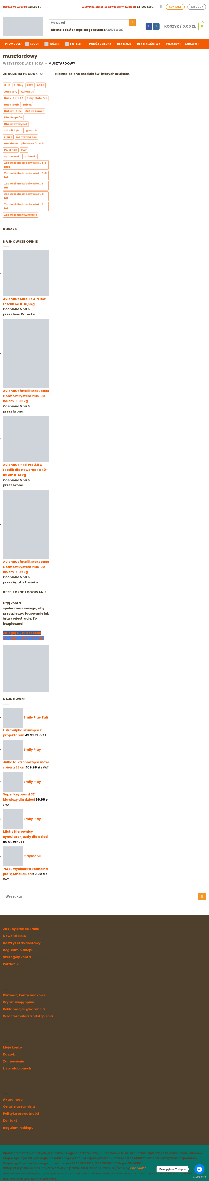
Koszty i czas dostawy (21, 943)
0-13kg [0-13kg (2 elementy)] (18, 85)
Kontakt (10, 1120)
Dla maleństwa (149, 44)
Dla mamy (125, 44)
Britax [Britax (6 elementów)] (27, 104)
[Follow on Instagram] (156, 26)
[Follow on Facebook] (149, 26)
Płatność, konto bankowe (24, 995)
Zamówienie (13, 1061)
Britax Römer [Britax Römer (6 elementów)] (34, 111)
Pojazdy (173, 44)
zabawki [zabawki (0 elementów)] (30, 156)
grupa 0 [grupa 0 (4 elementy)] (31, 130)
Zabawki (192, 44)
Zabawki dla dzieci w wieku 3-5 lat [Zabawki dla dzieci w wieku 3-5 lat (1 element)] (25, 175)
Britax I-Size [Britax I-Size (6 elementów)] (13, 111)
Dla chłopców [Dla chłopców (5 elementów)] (13, 117)
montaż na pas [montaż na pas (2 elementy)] (26, 137)
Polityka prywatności (21, 1113)
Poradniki (11, 964)
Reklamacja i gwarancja (24, 1009)
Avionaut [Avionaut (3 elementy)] (27, 91)
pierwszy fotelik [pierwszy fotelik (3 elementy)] (32, 143)
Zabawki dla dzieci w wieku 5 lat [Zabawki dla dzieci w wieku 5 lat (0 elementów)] (23, 185)
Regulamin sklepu (18, 950)
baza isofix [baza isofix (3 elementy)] (12, 104)
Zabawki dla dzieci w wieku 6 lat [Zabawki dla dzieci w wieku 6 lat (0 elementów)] (24, 196)
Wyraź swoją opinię (19, 1002)
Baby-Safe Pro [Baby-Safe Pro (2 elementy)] (37, 98)
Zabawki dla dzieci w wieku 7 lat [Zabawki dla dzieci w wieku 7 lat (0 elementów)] (23, 206)
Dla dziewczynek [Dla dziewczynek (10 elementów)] (16, 124)
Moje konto (12, 1047)
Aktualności (13, 1099)
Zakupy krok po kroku (21, 929)
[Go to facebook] (199, 1169)
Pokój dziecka (101, 44)
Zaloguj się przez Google (23, 638)
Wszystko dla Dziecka (23, 63)
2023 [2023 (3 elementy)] (30, 85)
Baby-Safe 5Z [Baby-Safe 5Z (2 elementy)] (13, 98)
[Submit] (132, 22)
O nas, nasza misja (19, 1106)
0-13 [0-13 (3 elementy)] (7, 85)
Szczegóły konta (17, 957)
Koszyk (9, 1054)
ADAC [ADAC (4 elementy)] (40, 85)
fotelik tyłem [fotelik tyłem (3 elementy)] (13, 130)
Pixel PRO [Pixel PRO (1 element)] (10, 150)
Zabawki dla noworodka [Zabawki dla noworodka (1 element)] (20, 215)
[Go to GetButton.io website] (199, 1177)
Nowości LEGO (14, 936)
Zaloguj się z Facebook (22, 633)
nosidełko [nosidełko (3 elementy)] (11, 143)
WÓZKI (52, 44)
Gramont (138, 1168)
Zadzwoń (115, 30)
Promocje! (13, 44)
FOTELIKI (74, 44)
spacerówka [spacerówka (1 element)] (12, 156)
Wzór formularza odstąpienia (28, 1016)
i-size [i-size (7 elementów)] (8, 137)
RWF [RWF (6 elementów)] (24, 150)
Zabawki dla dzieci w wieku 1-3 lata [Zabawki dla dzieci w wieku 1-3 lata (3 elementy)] (25, 164)
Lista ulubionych (17, 1068)
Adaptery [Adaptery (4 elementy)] (10, 91)
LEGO (32, 44)
